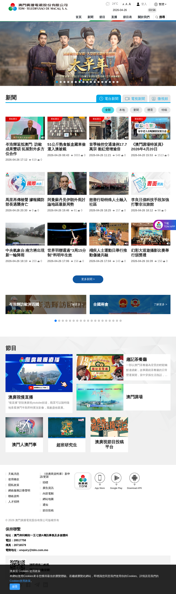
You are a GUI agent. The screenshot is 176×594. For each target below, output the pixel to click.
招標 (45, 482)
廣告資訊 (48, 488)
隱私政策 (13, 485)
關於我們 (144, 17)
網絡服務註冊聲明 (19, 490)
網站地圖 (48, 499)
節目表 (127, 17)
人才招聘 (13, 501)
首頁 (78, 17)
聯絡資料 (13, 496)
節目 (102, 17)
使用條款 (13, 479)
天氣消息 (13, 473)
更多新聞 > (88, 279)
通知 (45, 504)
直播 (114, 17)
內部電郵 (48, 493)
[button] (160, 4)
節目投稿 (48, 510)
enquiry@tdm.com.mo (33, 550)
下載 (169, 225)
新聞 (90, 17)
